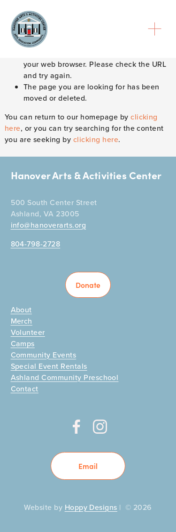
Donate (88, 285)
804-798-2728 (36, 243)
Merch (21, 321)
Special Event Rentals (49, 366)
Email (88, 466)
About (21, 309)
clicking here (95, 139)
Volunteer (28, 332)
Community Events (44, 354)
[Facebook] (76, 426)
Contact (24, 388)
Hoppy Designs (91, 507)
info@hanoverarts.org (48, 225)
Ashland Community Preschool (65, 377)
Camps (23, 343)
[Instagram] (99, 426)
